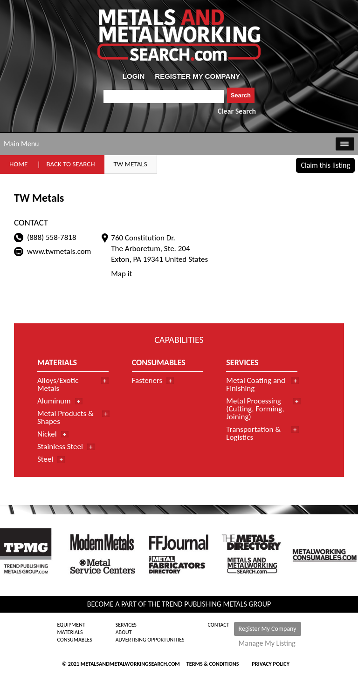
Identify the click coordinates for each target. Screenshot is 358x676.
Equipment (71, 625)
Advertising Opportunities (150, 639)
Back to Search (70, 164)
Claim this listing (325, 165)
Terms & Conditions (212, 664)
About (124, 632)
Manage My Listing (267, 643)
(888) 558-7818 (51, 237)
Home (18, 164)
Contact (218, 625)
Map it (121, 274)
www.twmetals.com (59, 251)
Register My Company (267, 629)
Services (126, 625)
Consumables (74, 639)
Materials (70, 632)
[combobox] (163, 96)
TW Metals (130, 164)
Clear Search (237, 111)
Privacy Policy (270, 664)
